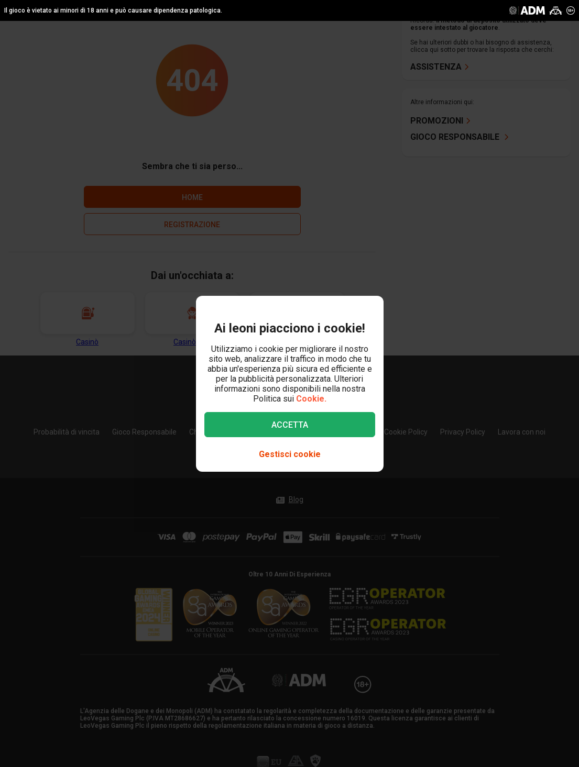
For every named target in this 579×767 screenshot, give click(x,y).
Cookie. (311, 399)
